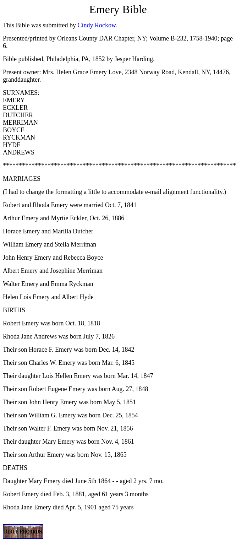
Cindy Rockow (97, 25)
